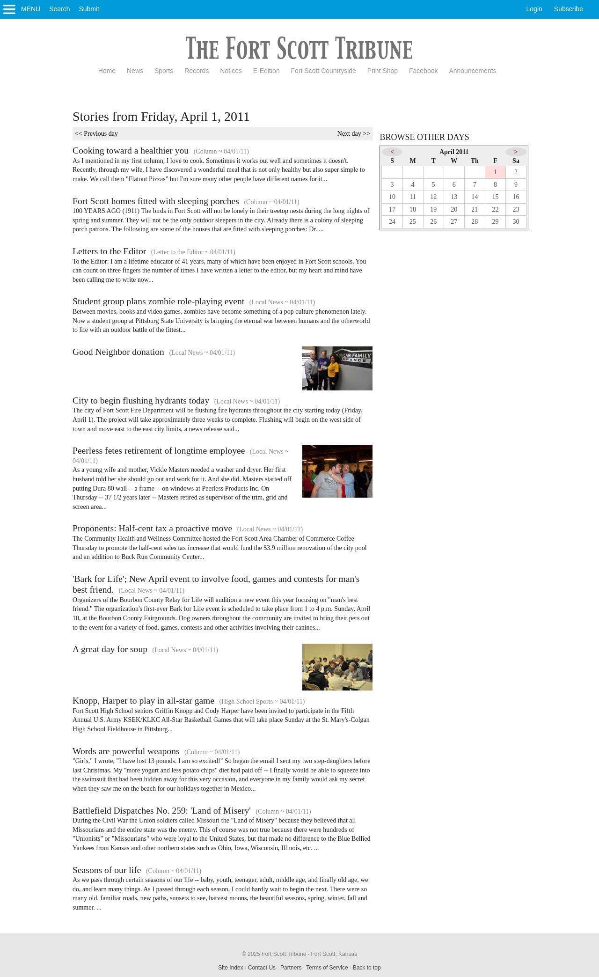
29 (495, 221)
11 (412, 196)
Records (196, 70)
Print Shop (382, 70)
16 (516, 196)
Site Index (230, 967)
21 (474, 209)
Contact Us (262, 967)
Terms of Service (327, 967)
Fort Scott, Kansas (334, 954)
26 (433, 221)
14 (474, 196)
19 (433, 209)
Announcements (472, 70)
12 (433, 196)
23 (516, 209)
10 (392, 196)
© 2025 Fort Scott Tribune (274, 954)
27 (454, 221)
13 (454, 196)
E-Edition (266, 70)
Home (107, 70)
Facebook (423, 70)
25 (412, 221)
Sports (163, 70)
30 (516, 221)
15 (495, 196)
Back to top (367, 967)
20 (454, 209)
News (135, 70)
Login (534, 9)
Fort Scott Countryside (323, 70)
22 (495, 209)
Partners (290, 967)
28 (474, 221)
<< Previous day (96, 133)
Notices (231, 70)
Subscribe (568, 9)
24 (392, 221)
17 (392, 209)
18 (412, 209)
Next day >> (353, 133)
